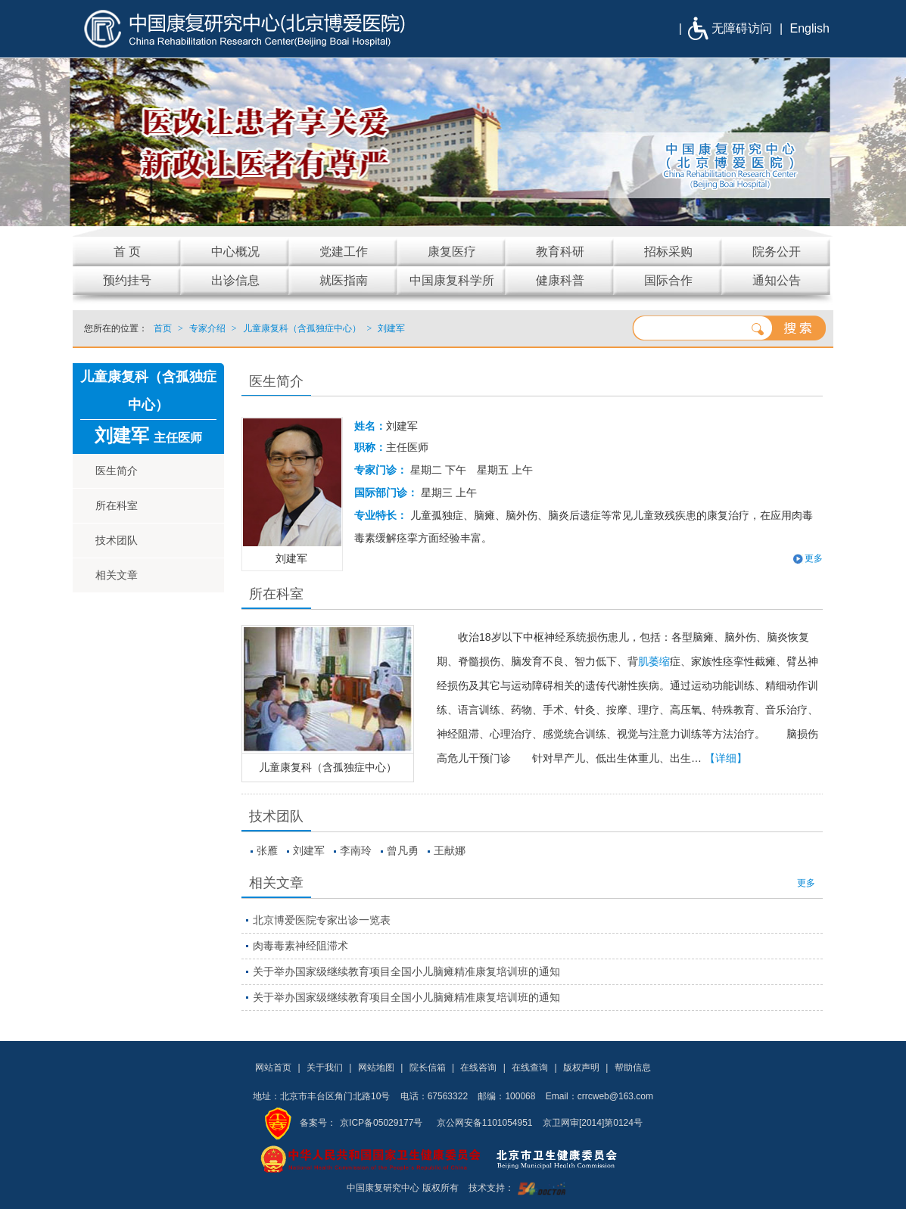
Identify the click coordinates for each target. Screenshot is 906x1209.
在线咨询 (478, 1067)
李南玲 (356, 850)
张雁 (267, 850)
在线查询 (530, 1067)
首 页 (127, 251)
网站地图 (376, 1067)
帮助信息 (633, 1067)
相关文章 (116, 575)
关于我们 (325, 1067)
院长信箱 (427, 1067)
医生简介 (116, 471)
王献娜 (449, 850)
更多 (814, 558)
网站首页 (273, 1067)
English (810, 28)
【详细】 (726, 758)
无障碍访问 (741, 28)
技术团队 (116, 540)
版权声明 (581, 1067)
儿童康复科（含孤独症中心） (328, 767)
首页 (163, 328)
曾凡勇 (403, 850)
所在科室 (116, 505)
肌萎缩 (654, 661)
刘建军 (309, 850)
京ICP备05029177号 (381, 1122)
